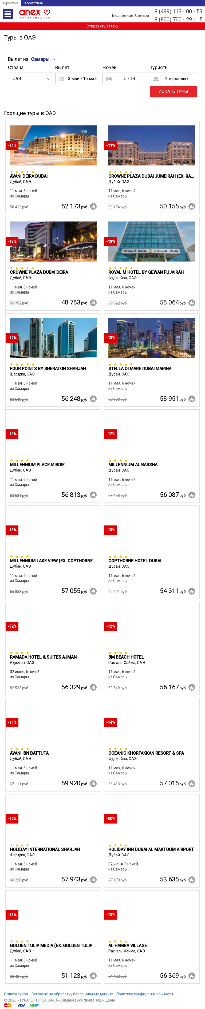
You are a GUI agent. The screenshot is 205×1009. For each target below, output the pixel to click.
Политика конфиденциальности (144, 994)
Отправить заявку (102, 26)
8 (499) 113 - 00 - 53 (178, 11)
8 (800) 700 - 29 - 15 (178, 19)
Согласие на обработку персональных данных (72, 994)
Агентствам (34, 3)
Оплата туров (16, 994)
